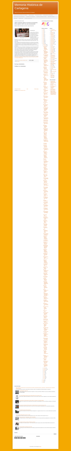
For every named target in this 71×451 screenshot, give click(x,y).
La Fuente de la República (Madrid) (45, 58)
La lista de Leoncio (45, 70)
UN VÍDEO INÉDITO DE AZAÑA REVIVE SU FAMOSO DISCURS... (45, 52)
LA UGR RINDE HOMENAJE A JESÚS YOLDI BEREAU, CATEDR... (45, 61)
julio (44, 371)
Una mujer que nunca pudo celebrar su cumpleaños (45, 348)
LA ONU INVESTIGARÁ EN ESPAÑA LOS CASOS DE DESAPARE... (45, 294)
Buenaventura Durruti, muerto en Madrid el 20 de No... (45, 191)
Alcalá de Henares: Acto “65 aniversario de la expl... (45, 75)
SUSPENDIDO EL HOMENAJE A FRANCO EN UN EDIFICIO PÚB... (45, 130)
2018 (43, 36)
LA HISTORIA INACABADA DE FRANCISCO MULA (45, 162)
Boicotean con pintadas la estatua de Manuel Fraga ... (45, 68)
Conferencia (52, 39)
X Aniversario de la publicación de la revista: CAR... (45, 118)
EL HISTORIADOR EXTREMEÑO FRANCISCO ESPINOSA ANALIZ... (45, 109)
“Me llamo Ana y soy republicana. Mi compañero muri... (45, 205)
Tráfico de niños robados (53, 77)
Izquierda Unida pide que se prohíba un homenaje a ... (45, 165)
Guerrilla (52, 47)
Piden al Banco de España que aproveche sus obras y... (45, 105)
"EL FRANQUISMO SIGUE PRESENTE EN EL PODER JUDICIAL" (45, 329)
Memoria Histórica (53, 53)
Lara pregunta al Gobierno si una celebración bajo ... (45, 141)
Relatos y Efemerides (53, 69)
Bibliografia (52, 32)
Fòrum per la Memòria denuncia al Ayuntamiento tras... (45, 287)
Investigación (52, 51)
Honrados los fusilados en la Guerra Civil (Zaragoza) (45, 243)
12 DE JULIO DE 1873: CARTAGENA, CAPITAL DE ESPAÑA (27, 417)
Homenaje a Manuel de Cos (45, 200)
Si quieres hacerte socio (28, 18)
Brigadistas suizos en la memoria (45, 319)
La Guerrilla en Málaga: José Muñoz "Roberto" (45, 221)
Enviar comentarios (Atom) (21, 90)
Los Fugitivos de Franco (45, 103)
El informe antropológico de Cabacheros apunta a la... (45, 356)
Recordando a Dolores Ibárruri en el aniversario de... (45, 304)
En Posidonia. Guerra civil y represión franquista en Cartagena (53, 87)
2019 (43, 35)
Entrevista (52, 43)
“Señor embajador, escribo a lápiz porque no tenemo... (45, 188)
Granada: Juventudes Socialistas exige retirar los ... (45, 65)
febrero (44, 377)
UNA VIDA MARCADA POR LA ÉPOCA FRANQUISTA (45, 270)
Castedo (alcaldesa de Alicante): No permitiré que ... (45, 234)
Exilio (51, 45)
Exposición (52, 46)
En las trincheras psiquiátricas (45, 276)
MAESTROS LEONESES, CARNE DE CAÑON (45, 126)
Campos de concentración (52, 34)
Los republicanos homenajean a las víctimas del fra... (45, 209)
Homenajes (52, 50)
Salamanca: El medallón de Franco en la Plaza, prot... (45, 181)
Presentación (52, 67)
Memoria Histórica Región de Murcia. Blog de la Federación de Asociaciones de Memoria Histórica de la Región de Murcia (53, 93)
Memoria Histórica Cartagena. (53, 57)
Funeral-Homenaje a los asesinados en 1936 (45, 179)
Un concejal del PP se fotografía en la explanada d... (45, 55)
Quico (51, 68)
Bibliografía (52, 33)
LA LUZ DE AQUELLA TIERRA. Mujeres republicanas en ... (45, 352)
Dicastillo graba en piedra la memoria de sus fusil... (45, 257)
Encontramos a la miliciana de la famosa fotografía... (45, 345)
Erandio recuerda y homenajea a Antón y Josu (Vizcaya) (45, 362)
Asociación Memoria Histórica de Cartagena (45, 279)
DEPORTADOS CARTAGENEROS (19, 16)
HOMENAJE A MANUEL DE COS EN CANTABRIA (45, 152)
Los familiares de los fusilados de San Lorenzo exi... (45, 198)
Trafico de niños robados (53, 75)
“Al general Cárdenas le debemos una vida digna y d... (45, 168)
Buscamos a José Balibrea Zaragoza (45, 268)
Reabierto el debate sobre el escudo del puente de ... (45, 100)
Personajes (52, 66)
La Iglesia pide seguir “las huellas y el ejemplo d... (45, 133)
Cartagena (52, 36)
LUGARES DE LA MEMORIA (30, 16)
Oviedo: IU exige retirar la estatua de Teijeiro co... (45, 112)
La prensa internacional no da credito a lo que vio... (45, 90)
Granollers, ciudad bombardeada (45, 120)
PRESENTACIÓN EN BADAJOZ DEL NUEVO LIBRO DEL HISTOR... (45, 247)
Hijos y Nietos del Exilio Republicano (53, 89)
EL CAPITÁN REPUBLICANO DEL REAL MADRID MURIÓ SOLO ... (45, 335)
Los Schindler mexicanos (45, 143)
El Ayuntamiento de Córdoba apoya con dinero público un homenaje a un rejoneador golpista (31, 400)
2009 (43, 382)
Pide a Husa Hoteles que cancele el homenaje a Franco (45, 83)
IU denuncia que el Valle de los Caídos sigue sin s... (45, 185)
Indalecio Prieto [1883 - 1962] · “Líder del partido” (45, 175)
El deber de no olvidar (45, 311)
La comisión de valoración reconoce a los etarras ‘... (45, 194)
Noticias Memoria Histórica (53, 61)
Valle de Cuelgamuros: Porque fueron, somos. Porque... (45, 231)
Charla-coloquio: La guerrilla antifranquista (45, 322)
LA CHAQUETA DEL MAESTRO (45, 240)
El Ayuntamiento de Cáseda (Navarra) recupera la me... (45, 308)
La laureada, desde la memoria (45, 332)
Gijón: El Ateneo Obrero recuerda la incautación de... (45, 97)
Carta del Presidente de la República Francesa (45, 290)
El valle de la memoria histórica (44, 359)
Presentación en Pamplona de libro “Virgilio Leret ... (45, 254)
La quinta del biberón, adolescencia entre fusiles (25, 426)
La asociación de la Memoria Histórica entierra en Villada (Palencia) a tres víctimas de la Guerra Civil (32, 405)
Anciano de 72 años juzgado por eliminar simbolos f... (45, 224)
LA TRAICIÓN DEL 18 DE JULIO (23, 390)
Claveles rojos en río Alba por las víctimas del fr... (45, 72)
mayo (44, 373)
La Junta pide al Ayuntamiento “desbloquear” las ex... (45, 365)
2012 (43, 43)
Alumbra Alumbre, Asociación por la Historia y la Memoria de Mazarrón (53, 82)
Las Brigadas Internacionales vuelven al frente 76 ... (45, 301)
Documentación (53, 41)
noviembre (44, 45)
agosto (44, 370)
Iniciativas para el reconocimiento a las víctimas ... (45, 339)
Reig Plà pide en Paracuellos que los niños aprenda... (45, 218)
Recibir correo (21, 18)
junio (44, 372)
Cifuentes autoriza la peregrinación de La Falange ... (45, 212)
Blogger (40, 446)
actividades (52, 29)
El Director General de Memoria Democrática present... (45, 313)
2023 (43, 30)
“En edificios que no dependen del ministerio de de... (45, 149)
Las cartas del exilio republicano (45, 215)
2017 (43, 37)
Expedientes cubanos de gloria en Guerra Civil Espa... (45, 297)
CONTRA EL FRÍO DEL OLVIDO (41, 16)
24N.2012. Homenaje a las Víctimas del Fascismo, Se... (45, 87)
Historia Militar (52, 48)
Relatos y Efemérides (53, 71)
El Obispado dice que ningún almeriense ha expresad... (45, 341)
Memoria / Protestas (44, 159)
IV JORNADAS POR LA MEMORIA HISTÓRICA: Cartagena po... (45, 48)
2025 (43, 29)
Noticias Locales (53, 60)
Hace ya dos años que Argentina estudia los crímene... (45, 115)
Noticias (18, 61)
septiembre (44, 369)
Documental (52, 42)
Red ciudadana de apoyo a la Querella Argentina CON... (45, 325)
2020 (43, 34)
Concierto (52, 38)
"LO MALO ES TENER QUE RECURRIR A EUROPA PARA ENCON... (45, 283)
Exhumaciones (52, 44)
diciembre (44, 44)
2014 (43, 41)
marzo (44, 376)
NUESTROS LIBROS (51, 16)
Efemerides (15, 18)
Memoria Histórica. (53, 58)
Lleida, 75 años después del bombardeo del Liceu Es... (45, 274)
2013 (43, 42)
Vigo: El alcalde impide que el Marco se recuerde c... (45, 316)
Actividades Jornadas (53, 30)
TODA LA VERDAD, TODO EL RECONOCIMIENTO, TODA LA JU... (45, 79)
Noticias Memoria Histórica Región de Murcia (53, 64)
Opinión (52, 65)
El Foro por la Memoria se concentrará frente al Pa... (45, 146)
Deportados (52, 40)
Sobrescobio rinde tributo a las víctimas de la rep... (45, 93)
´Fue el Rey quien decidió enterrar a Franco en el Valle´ (23, 414)
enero (44, 378)
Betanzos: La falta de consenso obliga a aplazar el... (45, 123)
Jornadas (52, 52)
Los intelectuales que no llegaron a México (45, 203)
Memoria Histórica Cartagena (53, 55)
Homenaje (52, 49)
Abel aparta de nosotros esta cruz (45, 228)
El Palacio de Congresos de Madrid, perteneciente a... (45, 172)
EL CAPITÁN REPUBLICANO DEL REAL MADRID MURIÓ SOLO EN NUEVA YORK (30, 395)
